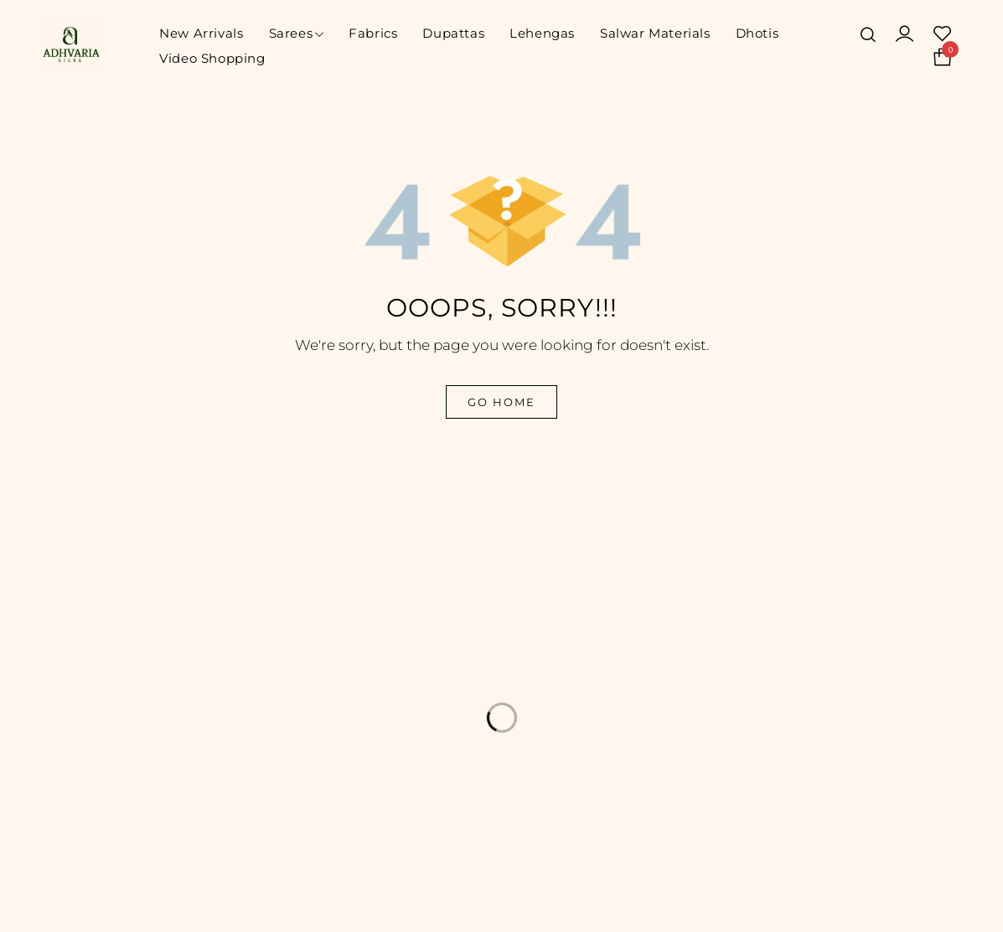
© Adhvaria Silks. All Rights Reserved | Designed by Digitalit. (291, 906)
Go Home (501, 402)
